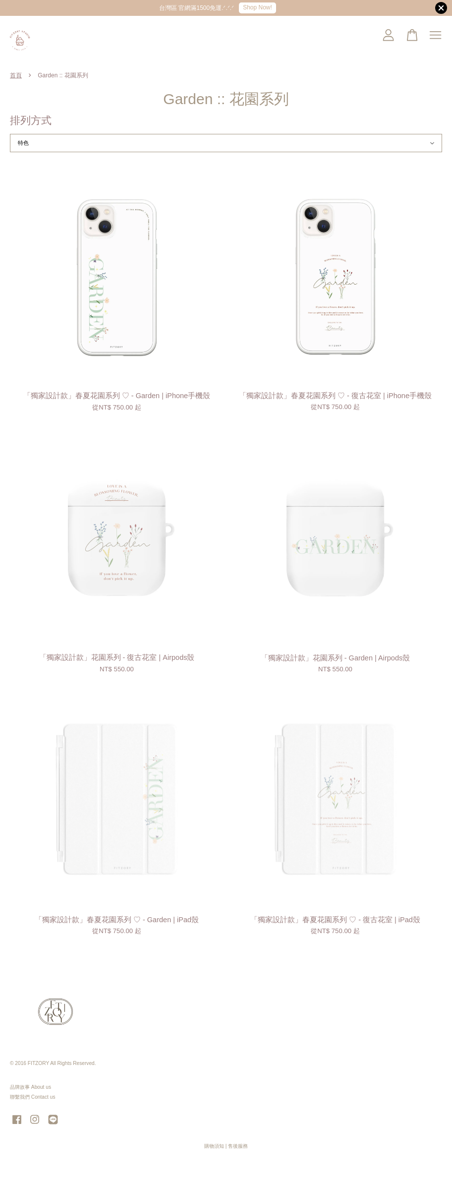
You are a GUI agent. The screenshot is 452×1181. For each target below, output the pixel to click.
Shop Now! (257, 7)
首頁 (16, 75)
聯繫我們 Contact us (33, 1097)
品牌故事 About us (30, 1087)
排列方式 (31, 120)
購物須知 (214, 1146)
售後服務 (238, 1146)
